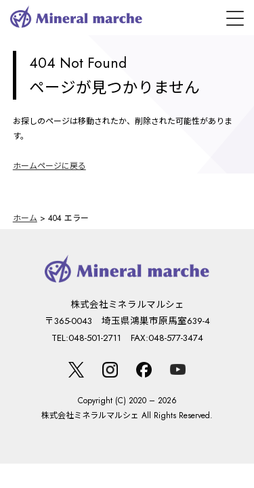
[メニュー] (235, 18)
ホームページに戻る (49, 166)
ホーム (25, 218)
